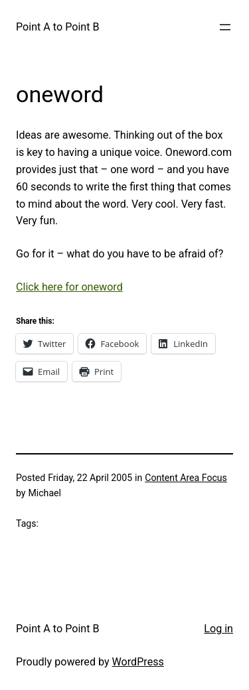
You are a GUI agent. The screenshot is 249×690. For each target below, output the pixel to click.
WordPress (138, 662)
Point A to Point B (58, 27)
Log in (218, 628)
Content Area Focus (186, 477)
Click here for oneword (69, 287)
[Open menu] (225, 27)
